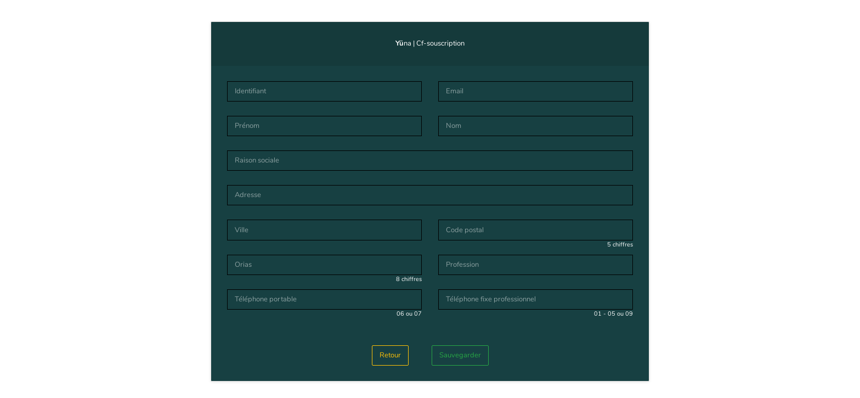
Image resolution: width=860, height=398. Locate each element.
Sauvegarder (460, 355)
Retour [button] (390, 355)
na (403, 43)
